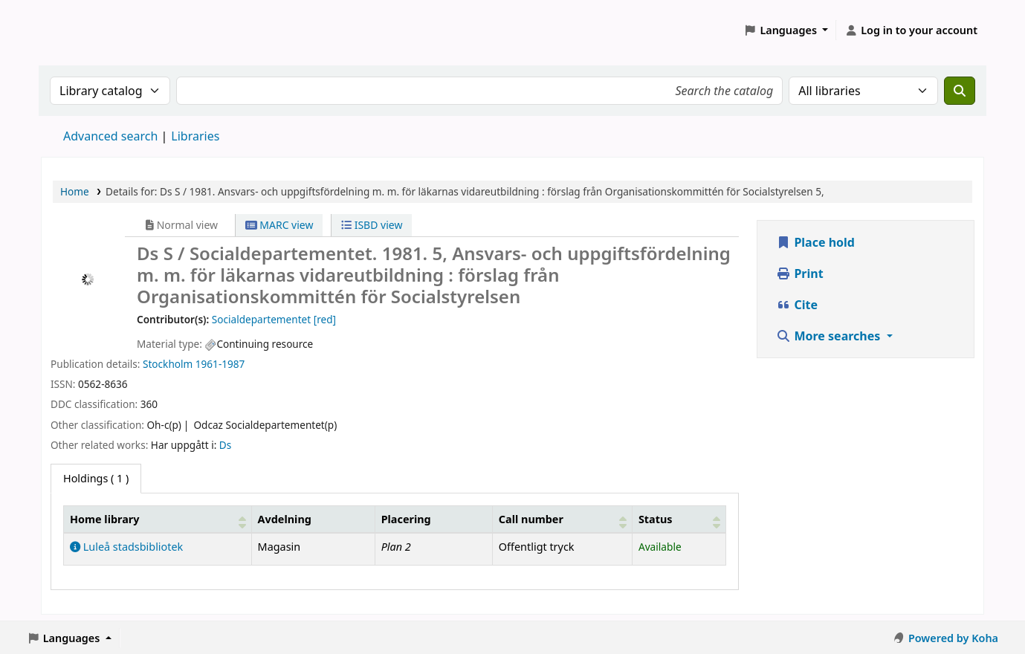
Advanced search (110, 136)
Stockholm (168, 364)
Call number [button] (531, 519)
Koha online (79, 30)
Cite (797, 305)
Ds (225, 445)
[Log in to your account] (910, 30)
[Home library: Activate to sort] (158, 518)
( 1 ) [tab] (96, 478)
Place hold (815, 242)
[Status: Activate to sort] (678, 518)
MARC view (279, 225)
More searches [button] (829, 336)
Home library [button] (104, 519)
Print (799, 273)
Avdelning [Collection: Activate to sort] (284, 519)
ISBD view (371, 225)
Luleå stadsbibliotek (126, 547)
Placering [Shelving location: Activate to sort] (406, 519)
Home (74, 191)
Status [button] (655, 519)
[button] (786, 30)
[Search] (959, 91)
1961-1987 (220, 364)
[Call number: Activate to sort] (562, 518)
